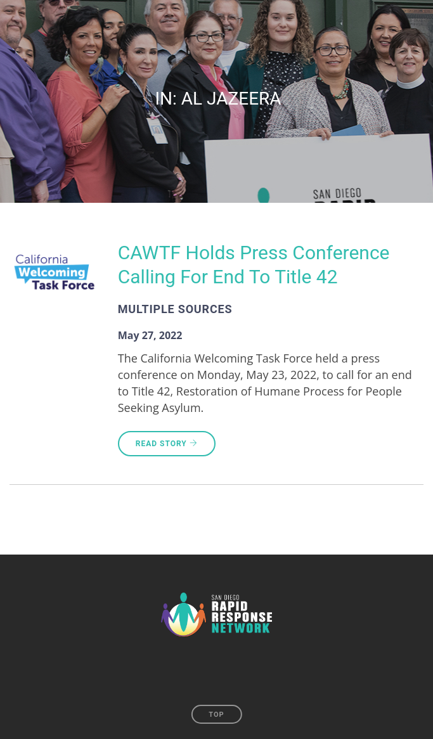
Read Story (167, 443)
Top (216, 714)
